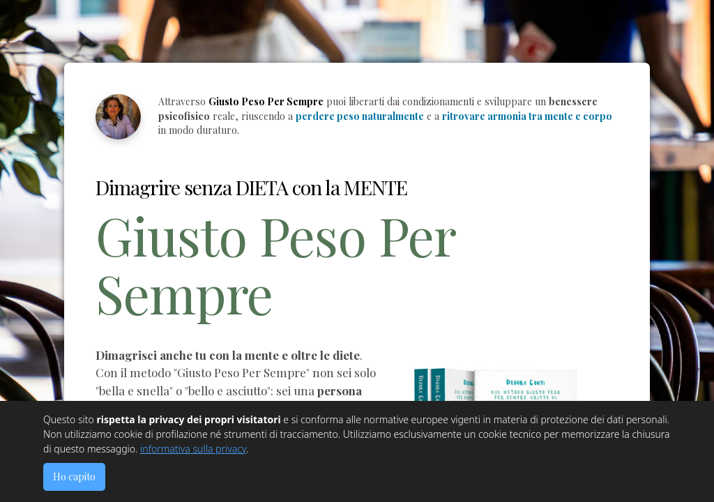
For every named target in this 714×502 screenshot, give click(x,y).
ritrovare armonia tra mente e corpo (527, 116)
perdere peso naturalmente (360, 116)
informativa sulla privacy (193, 448)
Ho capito (74, 476)
